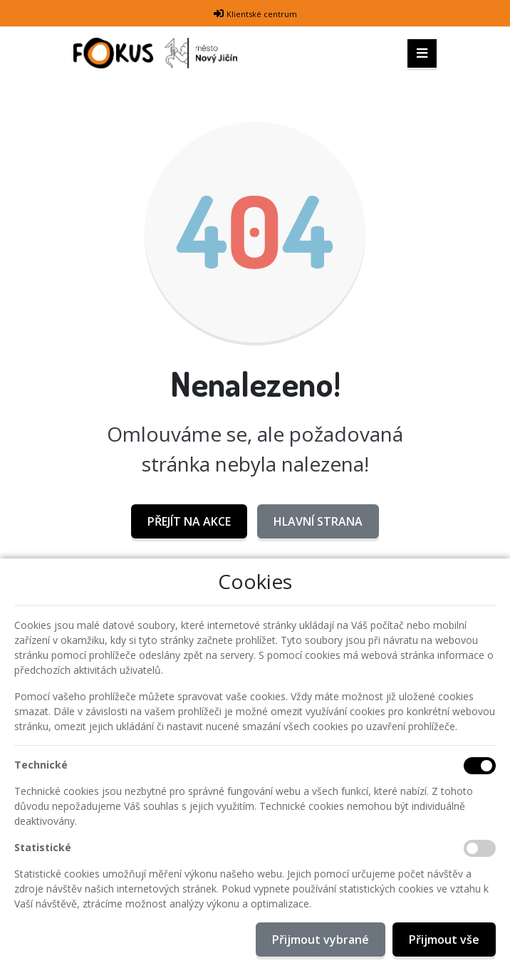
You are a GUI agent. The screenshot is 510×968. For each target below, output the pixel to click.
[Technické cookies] (480, 765)
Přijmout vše (444, 939)
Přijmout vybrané (320, 939)
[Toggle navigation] (422, 53)
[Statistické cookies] (480, 848)
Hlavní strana (318, 521)
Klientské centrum (262, 14)
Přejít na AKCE (189, 521)
